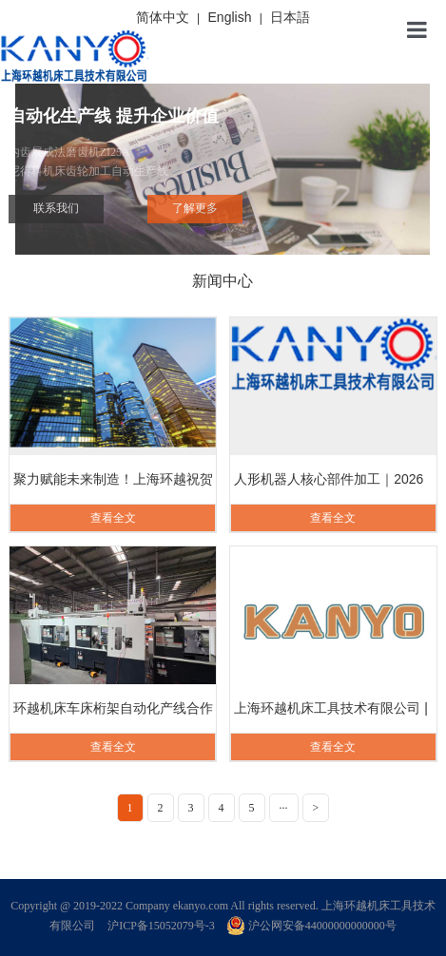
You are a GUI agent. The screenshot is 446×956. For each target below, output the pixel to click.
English (230, 17)
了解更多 (195, 208)
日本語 (290, 17)
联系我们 (56, 208)
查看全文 (113, 518)
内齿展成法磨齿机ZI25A (222, 163)
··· (284, 807)
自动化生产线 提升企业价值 (114, 115)
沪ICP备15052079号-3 (161, 925)
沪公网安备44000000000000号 (312, 925)
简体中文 (162, 17)
